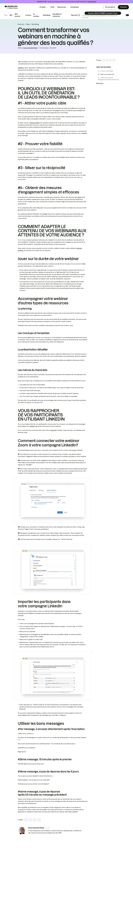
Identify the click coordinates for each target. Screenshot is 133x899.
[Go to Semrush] (11, 7)
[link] (22, 831)
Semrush (74, 15)
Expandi (53, 430)
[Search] (79, 15)
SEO (11, 15)
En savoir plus (92, 1)
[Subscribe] (103, 13)
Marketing (46, 15)
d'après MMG (35, 123)
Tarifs (52, 7)
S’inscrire (123, 7)
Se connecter (110, 7)
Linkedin (32, 426)
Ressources (61, 7)
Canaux (28, 15)
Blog (5, 15)
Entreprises (76, 7)
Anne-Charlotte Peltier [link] (30, 48)
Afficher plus (99, 83)
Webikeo (21, 68)
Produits (43, 7)
